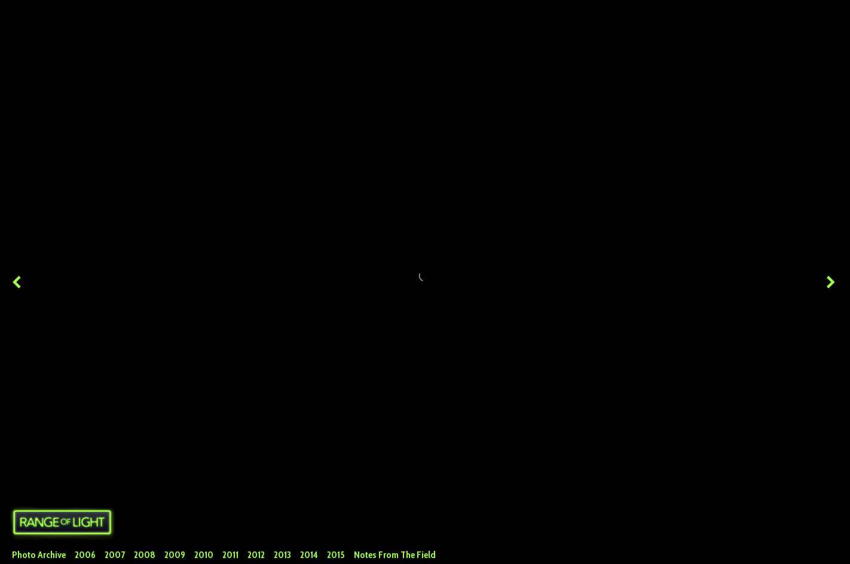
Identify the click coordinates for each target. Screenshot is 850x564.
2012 (256, 554)
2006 (85, 554)
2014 (309, 554)
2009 (174, 554)
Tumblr (490, 507)
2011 (230, 554)
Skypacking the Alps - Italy (168, 478)
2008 (144, 554)
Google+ (527, 507)
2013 (282, 554)
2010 (203, 554)
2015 (336, 554)
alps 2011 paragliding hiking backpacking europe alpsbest (450, 449)
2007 (115, 554)
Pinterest (450, 507)
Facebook (405, 507)
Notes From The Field (395, 554)
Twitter (364, 507)
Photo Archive (39, 554)
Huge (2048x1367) (436, 478)
